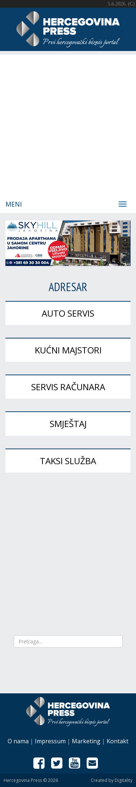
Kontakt (117, 741)
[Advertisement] (68, 123)
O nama (18, 741)
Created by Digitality (111, 780)
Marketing (86, 741)
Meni (13, 204)
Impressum (50, 741)
